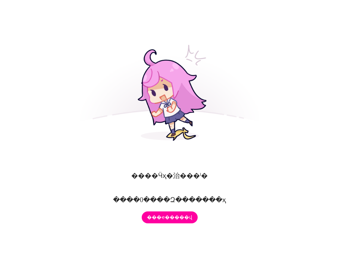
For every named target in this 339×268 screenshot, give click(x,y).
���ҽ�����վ (169, 217)
